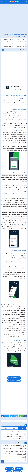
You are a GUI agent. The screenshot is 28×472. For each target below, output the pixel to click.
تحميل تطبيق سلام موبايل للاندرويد (13, 377)
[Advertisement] (14, 19)
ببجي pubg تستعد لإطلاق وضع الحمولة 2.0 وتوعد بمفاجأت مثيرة (15, 461)
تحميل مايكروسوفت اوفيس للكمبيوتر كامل (18, 438)
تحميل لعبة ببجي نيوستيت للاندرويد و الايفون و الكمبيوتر (16, 436)
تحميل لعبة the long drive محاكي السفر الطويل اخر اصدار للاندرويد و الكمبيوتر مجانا (14, 446)
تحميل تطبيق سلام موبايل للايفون (13, 380)
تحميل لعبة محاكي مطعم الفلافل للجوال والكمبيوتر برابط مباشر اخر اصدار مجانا (14, 457)
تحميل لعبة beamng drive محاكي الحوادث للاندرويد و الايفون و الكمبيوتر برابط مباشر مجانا (15, 454)
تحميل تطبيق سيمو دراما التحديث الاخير (19, 431)
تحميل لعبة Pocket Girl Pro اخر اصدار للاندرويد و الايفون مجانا (15, 459)
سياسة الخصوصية (9, 468)
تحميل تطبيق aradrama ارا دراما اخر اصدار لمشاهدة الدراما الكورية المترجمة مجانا (15, 449)
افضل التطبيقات (18, 41)
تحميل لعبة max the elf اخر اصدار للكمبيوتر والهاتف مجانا (16, 451)
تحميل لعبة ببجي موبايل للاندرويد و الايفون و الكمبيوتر (17, 434)
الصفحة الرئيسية (18, 468)
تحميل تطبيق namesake (21, 433)
